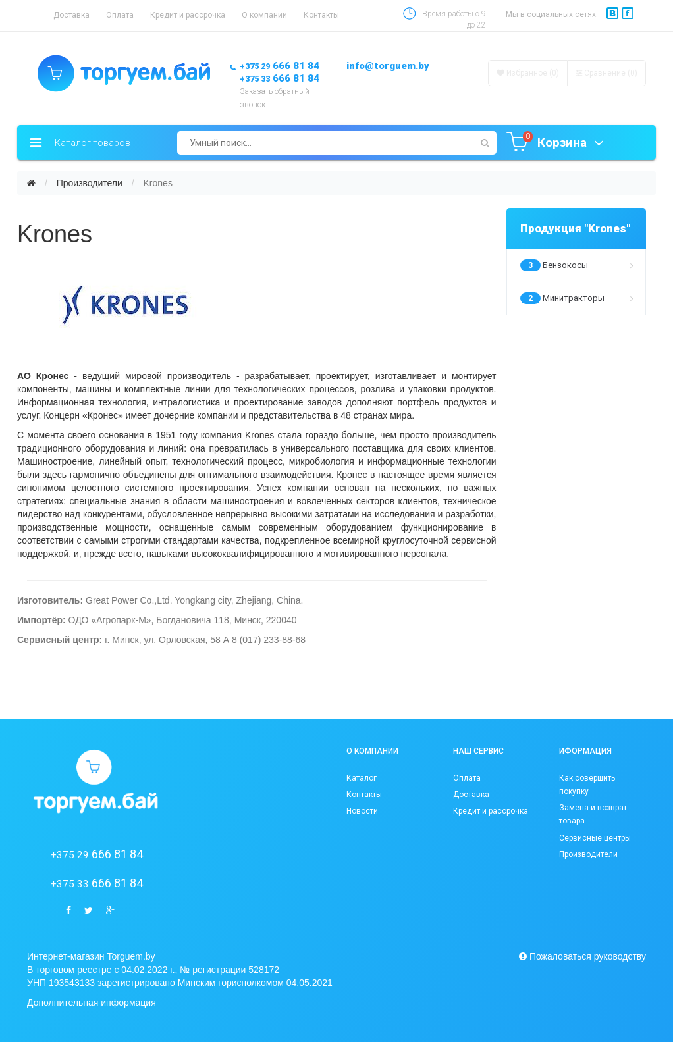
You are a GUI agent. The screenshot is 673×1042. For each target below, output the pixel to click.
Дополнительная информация (91, 1002)
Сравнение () (606, 73)
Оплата (120, 15)
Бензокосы (577, 265)
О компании (264, 15)
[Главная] (31, 183)
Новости (362, 811)
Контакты (321, 15)
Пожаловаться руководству (587, 956)
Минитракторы (577, 298)
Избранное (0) (528, 73)
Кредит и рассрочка (187, 15)
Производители (89, 183)
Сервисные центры (595, 838)
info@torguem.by (387, 66)
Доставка (71, 15)
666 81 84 (279, 66)
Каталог (361, 778)
